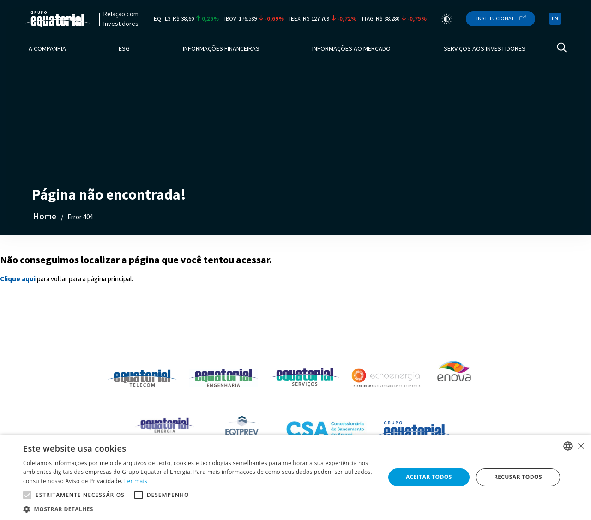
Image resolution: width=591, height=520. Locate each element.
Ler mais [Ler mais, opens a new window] (135, 481)
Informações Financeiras (221, 49)
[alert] (295, 477)
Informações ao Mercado (351, 49)
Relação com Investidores (121, 19)
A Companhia (47, 49)
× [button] (580, 445)
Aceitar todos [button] (429, 477)
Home (44, 217)
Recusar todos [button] (518, 477)
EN (555, 19)
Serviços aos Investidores (484, 49)
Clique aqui (18, 279)
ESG (124, 49)
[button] (198, 508)
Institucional (495, 19)
